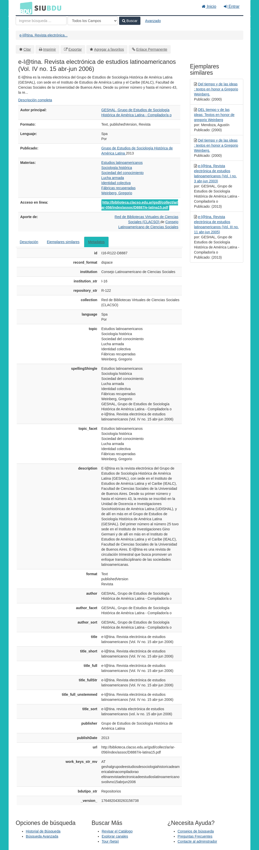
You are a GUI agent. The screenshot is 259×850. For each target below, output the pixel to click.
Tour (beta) (110, 841)
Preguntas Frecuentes (195, 836)
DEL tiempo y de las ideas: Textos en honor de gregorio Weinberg (214, 115)
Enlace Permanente (151, 49)
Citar (27, 49)
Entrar (232, 6)
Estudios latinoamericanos (122, 163)
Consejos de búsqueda (196, 831)
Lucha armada (112, 178)
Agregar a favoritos (109, 49)
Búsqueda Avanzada (42, 836)
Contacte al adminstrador (197, 841)
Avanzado (153, 21)
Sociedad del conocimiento (122, 173)
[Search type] (93, 20)
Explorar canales (115, 836)
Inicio (209, 6)
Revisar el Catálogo (117, 831)
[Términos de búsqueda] (41, 20)
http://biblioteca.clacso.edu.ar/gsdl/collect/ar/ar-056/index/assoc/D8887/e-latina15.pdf (139, 204)
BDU (24, 8)
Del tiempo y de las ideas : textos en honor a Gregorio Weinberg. (216, 89)
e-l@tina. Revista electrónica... (43, 35)
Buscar (129, 21)
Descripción (29, 242)
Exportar (75, 49)
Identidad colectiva (116, 183)
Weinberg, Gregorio (116, 193)
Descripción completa (35, 100)
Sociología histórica (116, 168)
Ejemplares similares (63, 242)
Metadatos (96, 242)
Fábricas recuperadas (118, 188)
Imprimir (49, 49)
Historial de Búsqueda (43, 831)
